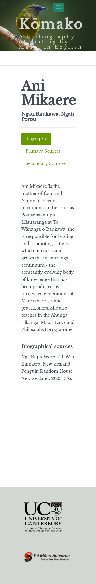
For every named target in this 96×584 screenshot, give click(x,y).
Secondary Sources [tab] (46, 163)
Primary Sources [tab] (43, 151)
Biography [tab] (36, 138)
